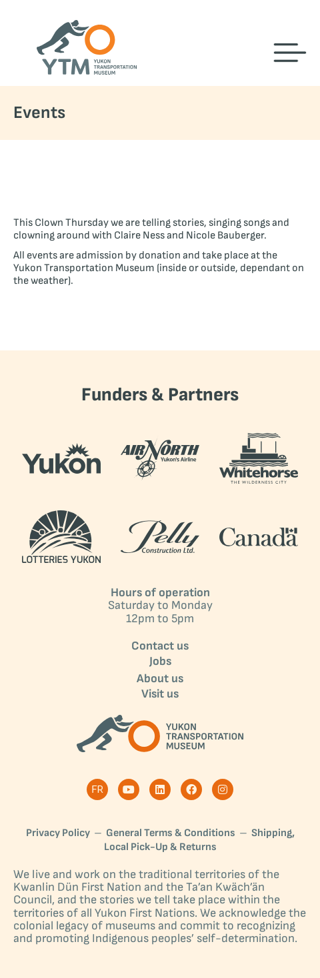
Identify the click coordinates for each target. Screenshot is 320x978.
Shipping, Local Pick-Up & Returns (199, 840)
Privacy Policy (58, 833)
